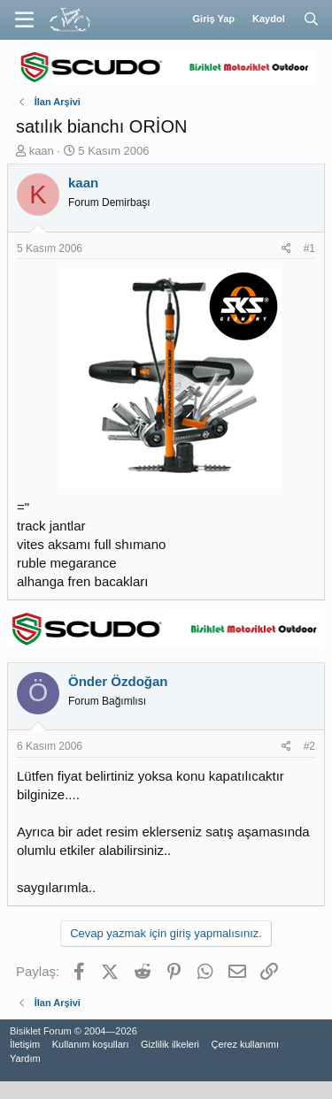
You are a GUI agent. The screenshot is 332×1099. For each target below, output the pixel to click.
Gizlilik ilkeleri (170, 1044)
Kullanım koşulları (90, 1044)
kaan (41, 150)
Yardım (25, 1058)
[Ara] (311, 20)
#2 (309, 746)
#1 (309, 248)
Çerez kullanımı (245, 1044)
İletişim (25, 1044)
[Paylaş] (286, 249)
